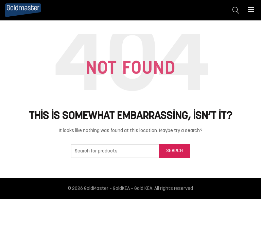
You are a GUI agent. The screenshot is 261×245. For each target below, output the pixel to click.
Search (174, 150)
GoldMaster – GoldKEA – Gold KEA (118, 188)
